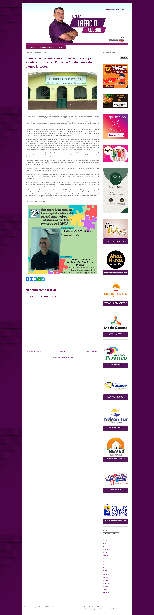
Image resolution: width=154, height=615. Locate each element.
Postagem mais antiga (91, 351)
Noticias (105, 571)
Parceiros (106, 574)
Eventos (105, 562)
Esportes (106, 559)
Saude (105, 589)
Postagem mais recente (34, 351)
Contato (60, 47)
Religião (105, 586)
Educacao (106, 555)
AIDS (104, 546)
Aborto (105, 543)
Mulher (105, 568)
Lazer (105, 565)
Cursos (105, 552)
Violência (106, 592)
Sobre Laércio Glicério (47, 47)
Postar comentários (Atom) (65, 358)
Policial (105, 577)
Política (105, 580)
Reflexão (106, 583)
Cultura (105, 549)
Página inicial (32, 47)
